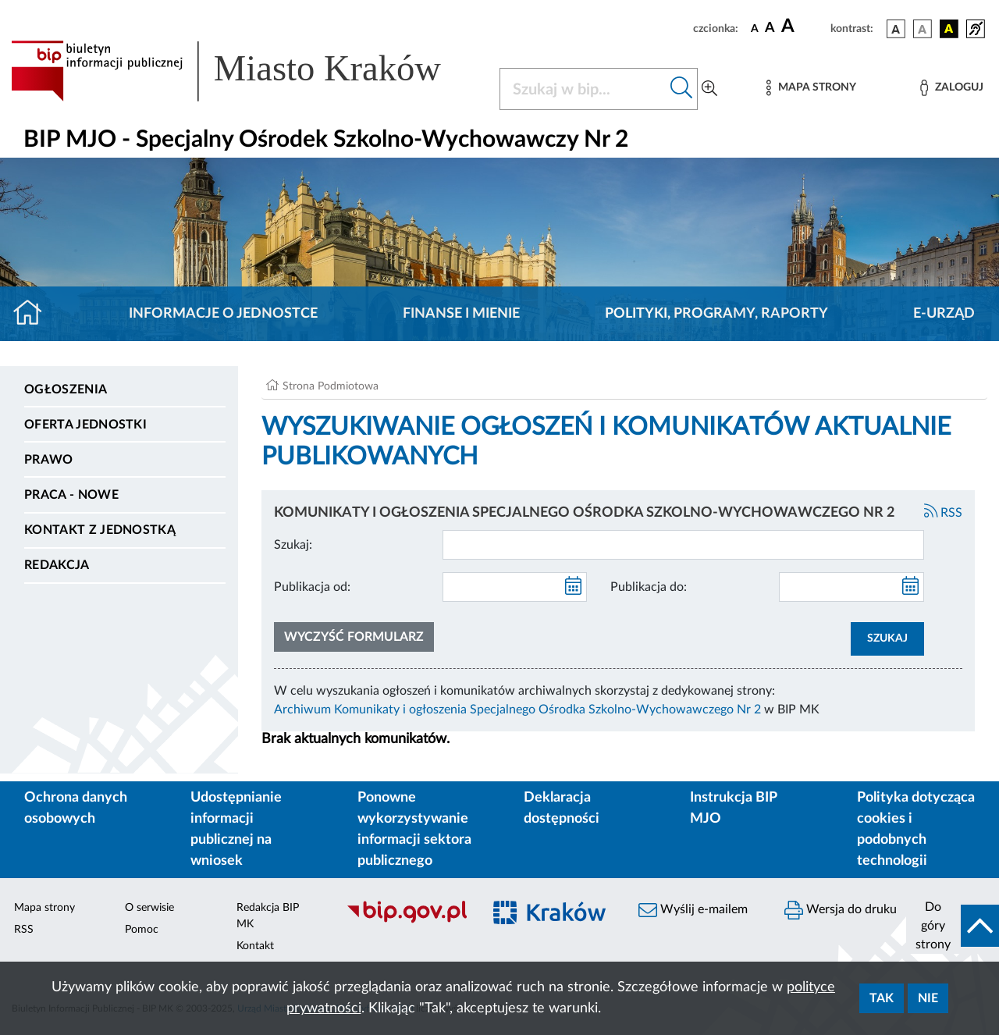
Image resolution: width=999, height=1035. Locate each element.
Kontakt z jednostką (100, 530)
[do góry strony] (952, 926)
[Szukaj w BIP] (583, 89)
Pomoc (141, 929)
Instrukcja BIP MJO (733, 808)
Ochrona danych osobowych (75, 808)
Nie (928, 998)
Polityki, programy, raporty (716, 314)
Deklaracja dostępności (561, 808)
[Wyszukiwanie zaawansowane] (709, 89)
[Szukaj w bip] (682, 89)
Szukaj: (293, 545)
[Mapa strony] (811, 88)
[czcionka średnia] (770, 28)
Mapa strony (44, 907)
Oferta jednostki (85, 424)
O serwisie (149, 907)
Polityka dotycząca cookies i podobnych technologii (916, 829)
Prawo (48, 459)
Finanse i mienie (461, 314)
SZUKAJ (887, 638)
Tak (881, 998)
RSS (943, 513)
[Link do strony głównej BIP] (246, 71)
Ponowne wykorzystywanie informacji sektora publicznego (414, 829)
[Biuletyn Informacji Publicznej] (406, 921)
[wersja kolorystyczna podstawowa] (896, 29)
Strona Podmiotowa (331, 386)
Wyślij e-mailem (693, 910)
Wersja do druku (840, 910)
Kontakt (255, 946)
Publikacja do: (648, 587)
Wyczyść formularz (354, 637)
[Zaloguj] (951, 88)
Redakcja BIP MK (267, 916)
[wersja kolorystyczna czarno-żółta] (949, 29)
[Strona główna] (34, 314)
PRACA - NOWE (71, 495)
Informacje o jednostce (223, 314)
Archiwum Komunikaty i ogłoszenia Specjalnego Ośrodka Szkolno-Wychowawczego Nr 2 (517, 709)
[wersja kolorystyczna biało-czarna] (922, 29)
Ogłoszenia (65, 389)
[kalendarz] (573, 587)
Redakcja (57, 565)
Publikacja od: (312, 587)
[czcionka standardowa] (754, 28)
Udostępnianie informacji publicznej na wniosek (236, 829)
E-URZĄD (944, 314)
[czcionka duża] (803, 26)
